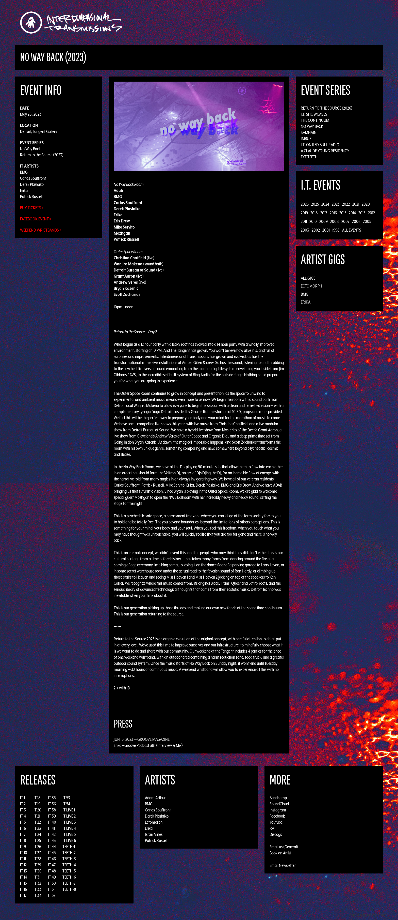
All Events (351, 230)
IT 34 (37, 895)
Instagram (278, 809)
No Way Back (30, 148)
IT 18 (37, 797)
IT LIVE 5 (69, 834)
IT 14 (23, 877)
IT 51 (51, 889)
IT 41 (51, 828)
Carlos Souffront (33, 178)
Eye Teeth (309, 156)
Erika (24, 190)
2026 (305, 204)
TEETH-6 (69, 877)
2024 (325, 204)
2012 (371, 212)
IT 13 (23, 870)
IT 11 (23, 858)
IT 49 (52, 877)
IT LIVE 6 (69, 840)
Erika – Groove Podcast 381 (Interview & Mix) (148, 745)
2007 (345, 221)
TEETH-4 (69, 864)
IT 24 (37, 834)
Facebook (277, 816)
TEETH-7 (69, 883)
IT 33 (37, 889)
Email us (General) (284, 846)
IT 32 (37, 883)
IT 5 (23, 822)
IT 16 (23, 889)
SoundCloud (279, 803)
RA (272, 828)
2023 (336, 204)
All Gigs (308, 278)
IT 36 (52, 803)
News (275, 22)
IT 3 (23, 809)
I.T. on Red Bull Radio (320, 144)
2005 (367, 221)
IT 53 (66, 797)
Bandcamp (278, 797)
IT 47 (52, 864)
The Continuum (315, 120)
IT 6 (23, 828)
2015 (342, 212)
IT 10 (23, 852)
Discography (216, 22)
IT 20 (37, 809)
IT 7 (23, 834)
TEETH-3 (69, 858)
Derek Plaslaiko (32, 184)
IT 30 (38, 870)
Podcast (310, 22)
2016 (333, 212)
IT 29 (37, 864)
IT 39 (52, 816)
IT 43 (52, 840)
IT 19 (37, 803)
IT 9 (23, 846)
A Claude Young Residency (325, 150)
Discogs (276, 834)
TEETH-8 (69, 889)
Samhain (309, 132)
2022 (346, 204)
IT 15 (23, 883)
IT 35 (52, 797)
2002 (316, 230)
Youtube (276, 822)
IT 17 (23, 895)
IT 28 (37, 858)
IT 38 (52, 809)
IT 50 (52, 883)
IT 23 (37, 828)
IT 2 (23, 803)
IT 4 (23, 816)
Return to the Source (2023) (41, 154)
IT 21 (37, 816)
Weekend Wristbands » (40, 230)
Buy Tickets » (32, 207)
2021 (355, 204)
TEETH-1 (68, 846)
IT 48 (52, 870)
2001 (326, 230)
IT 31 (37, 877)
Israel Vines (153, 834)
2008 (334, 221)
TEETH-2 (69, 852)
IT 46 (52, 858)
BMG (24, 172)
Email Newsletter (283, 865)
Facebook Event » (35, 218)
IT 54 (66, 803)
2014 (352, 212)
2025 (315, 204)
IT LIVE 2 (69, 816)
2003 (305, 230)
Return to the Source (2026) (326, 108)
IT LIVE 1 (68, 809)
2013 (362, 212)
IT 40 (52, 822)
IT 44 (52, 846)
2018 (314, 212)
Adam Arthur (155, 797)
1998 (336, 230)
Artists (240, 22)
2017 (323, 212)
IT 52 (51, 895)
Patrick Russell (31, 196)
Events (259, 22)
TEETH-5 (69, 870)
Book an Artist (280, 852)
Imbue (306, 138)
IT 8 (23, 840)
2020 (366, 204)
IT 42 (52, 834)
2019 (304, 212)
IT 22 (37, 822)
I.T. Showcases (314, 114)
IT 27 (37, 852)
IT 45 (52, 852)
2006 (356, 221)
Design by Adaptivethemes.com (367, 915)
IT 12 (23, 864)
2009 (323, 221)
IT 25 (37, 840)
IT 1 (22, 797)
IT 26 (37, 846)
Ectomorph (311, 286)
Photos (291, 22)
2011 (304, 221)
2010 (313, 221)
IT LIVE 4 (69, 828)
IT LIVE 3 (69, 822)
